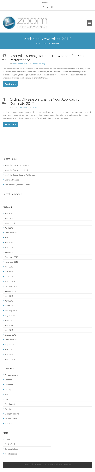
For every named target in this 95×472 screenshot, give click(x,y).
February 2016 (11, 286)
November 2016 (11, 262)
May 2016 (9, 271)
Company (9, 384)
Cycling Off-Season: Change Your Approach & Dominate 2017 (45, 101)
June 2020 (9, 213)
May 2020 (9, 218)
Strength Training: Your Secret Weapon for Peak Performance (47, 57)
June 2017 (9, 242)
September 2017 (12, 232)
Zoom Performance (19, 64)
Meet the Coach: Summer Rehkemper (20, 175)
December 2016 (11, 257)
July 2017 (8, 237)
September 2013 (12, 339)
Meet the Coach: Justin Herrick (17, 170)
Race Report (10, 404)
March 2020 (10, 223)
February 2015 (11, 310)
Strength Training (38, 64)
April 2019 (9, 228)
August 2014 (10, 315)
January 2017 (10, 252)
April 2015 (9, 301)
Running (8, 409)
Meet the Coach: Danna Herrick (17, 165)
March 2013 (10, 359)
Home (38, 43)
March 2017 (10, 247)
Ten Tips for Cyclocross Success (17, 184)
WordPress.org (11, 454)
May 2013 (9, 354)
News (7, 399)
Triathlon (8, 423)
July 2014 (8, 320)
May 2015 (9, 296)
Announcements (11, 375)
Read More (10, 84)
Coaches (8, 379)
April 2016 (9, 276)
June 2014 (9, 325)
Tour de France (11, 418)
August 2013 (10, 344)
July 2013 (8, 349)
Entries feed (10, 444)
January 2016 (10, 291)
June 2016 (9, 267)
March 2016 (10, 281)
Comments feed (11, 449)
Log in (7, 439)
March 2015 (10, 305)
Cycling (34, 107)
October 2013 (10, 335)
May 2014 (9, 330)
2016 (45, 43)
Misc (7, 394)
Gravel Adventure (12, 180)
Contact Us (48, 2)
